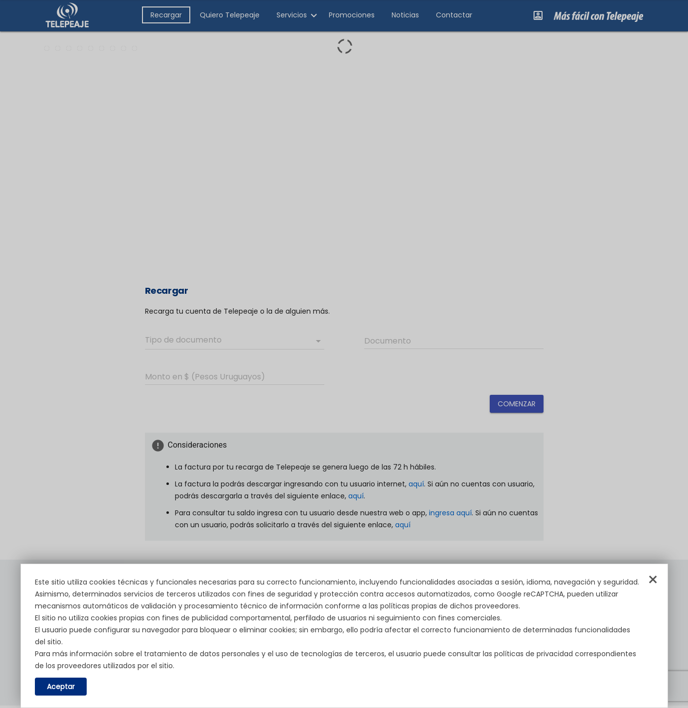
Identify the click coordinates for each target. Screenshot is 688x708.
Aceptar (61, 687)
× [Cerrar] (653, 580)
